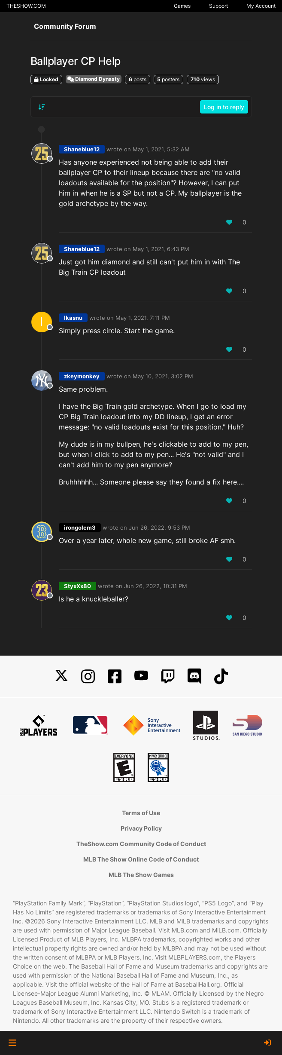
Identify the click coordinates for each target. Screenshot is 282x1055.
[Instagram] (88, 676)
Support (218, 6)
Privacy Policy (141, 828)
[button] (12, 1043)
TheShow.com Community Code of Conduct (141, 843)
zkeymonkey (82, 376)
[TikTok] (221, 676)
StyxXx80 (77, 586)
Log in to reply (224, 106)
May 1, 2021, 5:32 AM (161, 149)
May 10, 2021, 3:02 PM (163, 376)
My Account (261, 6)
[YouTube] (141, 676)
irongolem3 (80, 527)
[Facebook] (114, 676)
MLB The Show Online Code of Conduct (141, 859)
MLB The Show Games (141, 874)
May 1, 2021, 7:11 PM (142, 317)
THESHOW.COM (26, 6)
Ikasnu (73, 317)
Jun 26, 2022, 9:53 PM (159, 527)
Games (182, 6)
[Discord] (194, 676)
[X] (61, 676)
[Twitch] (168, 676)
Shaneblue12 (82, 149)
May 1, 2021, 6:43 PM (161, 248)
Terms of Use (141, 812)
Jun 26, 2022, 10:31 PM (155, 586)
